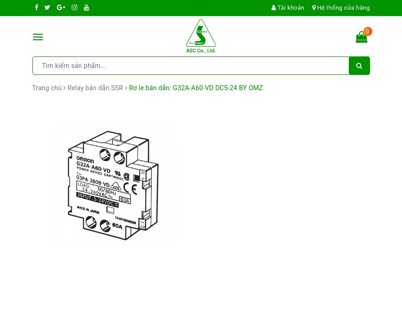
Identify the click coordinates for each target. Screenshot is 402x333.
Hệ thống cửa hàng (341, 7)
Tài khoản (288, 7)
